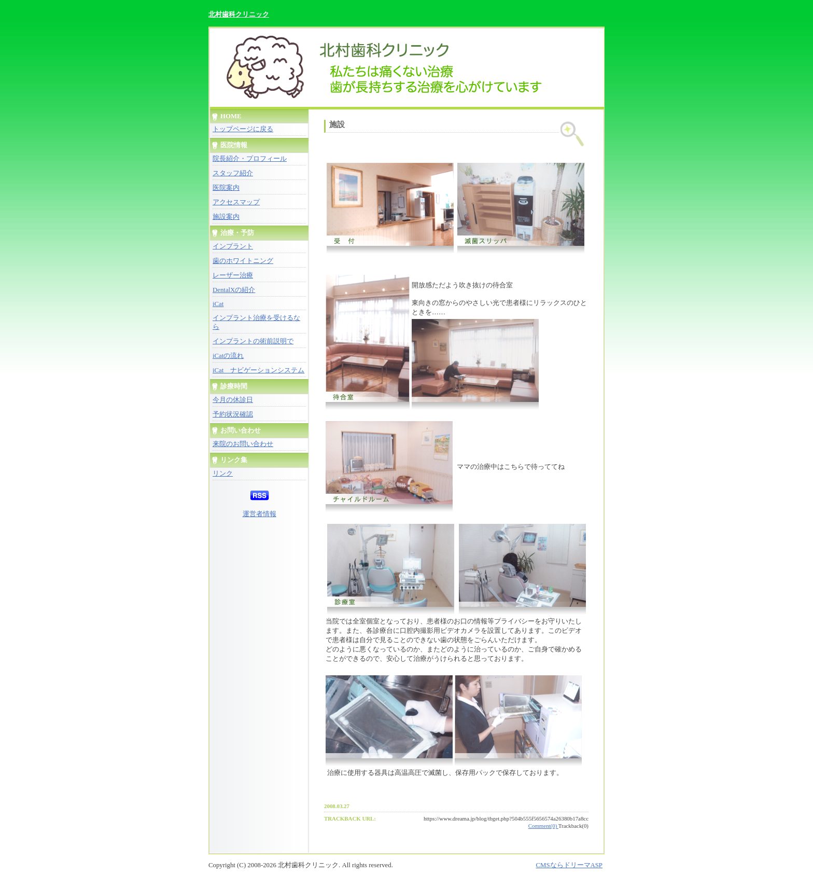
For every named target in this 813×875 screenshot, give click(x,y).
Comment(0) (543, 826)
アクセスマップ (236, 202)
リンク (223, 473)
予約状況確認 (233, 414)
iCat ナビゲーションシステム (258, 370)
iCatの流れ (228, 355)
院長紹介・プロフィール (250, 158)
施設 (337, 124)
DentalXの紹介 (234, 290)
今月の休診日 (233, 400)
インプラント (233, 246)
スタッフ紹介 (233, 173)
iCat (218, 304)
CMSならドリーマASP (569, 865)
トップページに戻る (243, 129)
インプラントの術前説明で (253, 341)
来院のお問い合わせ (243, 444)
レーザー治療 (233, 275)
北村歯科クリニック (238, 14)
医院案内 (226, 187)
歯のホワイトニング (243, 261)
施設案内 (226, 216)
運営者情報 (259, 514)
